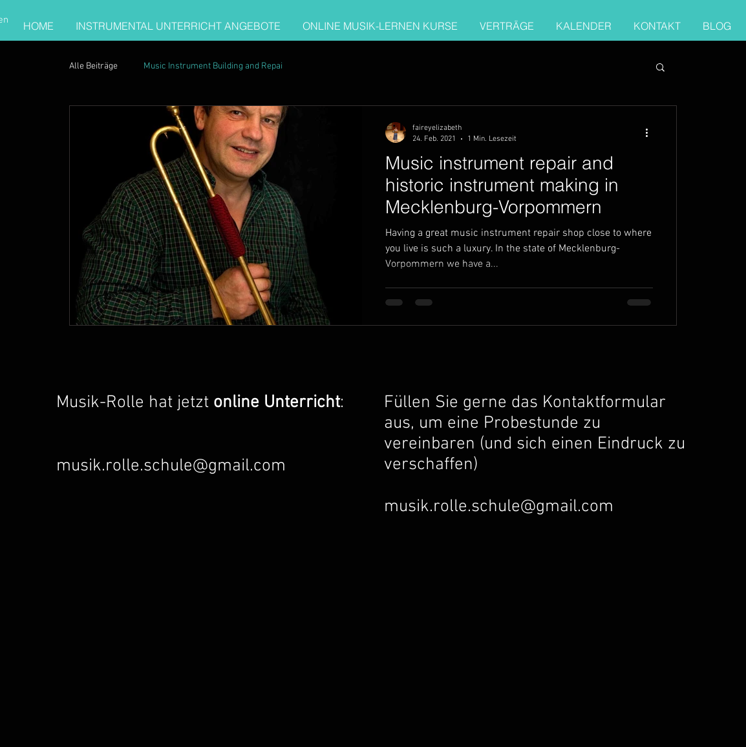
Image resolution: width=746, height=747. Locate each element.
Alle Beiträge (93, 66)
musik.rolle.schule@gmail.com (171, 466)
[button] (660, 68)
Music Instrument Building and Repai (213, 66)
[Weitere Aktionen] (651, 132)
